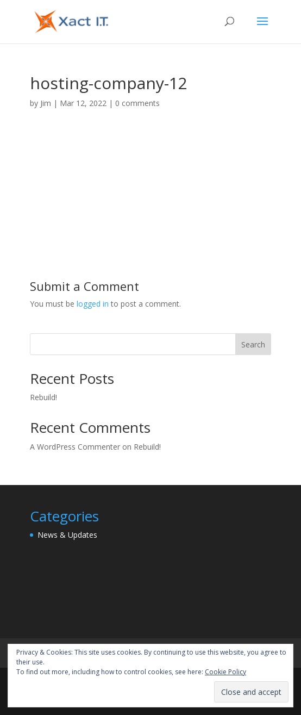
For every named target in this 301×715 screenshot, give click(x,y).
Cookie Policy (225, 671)
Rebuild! (43, 397)
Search (253, 344)
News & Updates (67, 535)
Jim (45, 103)
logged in (93, 304)
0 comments (137, 103)
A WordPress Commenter (75, 447)
